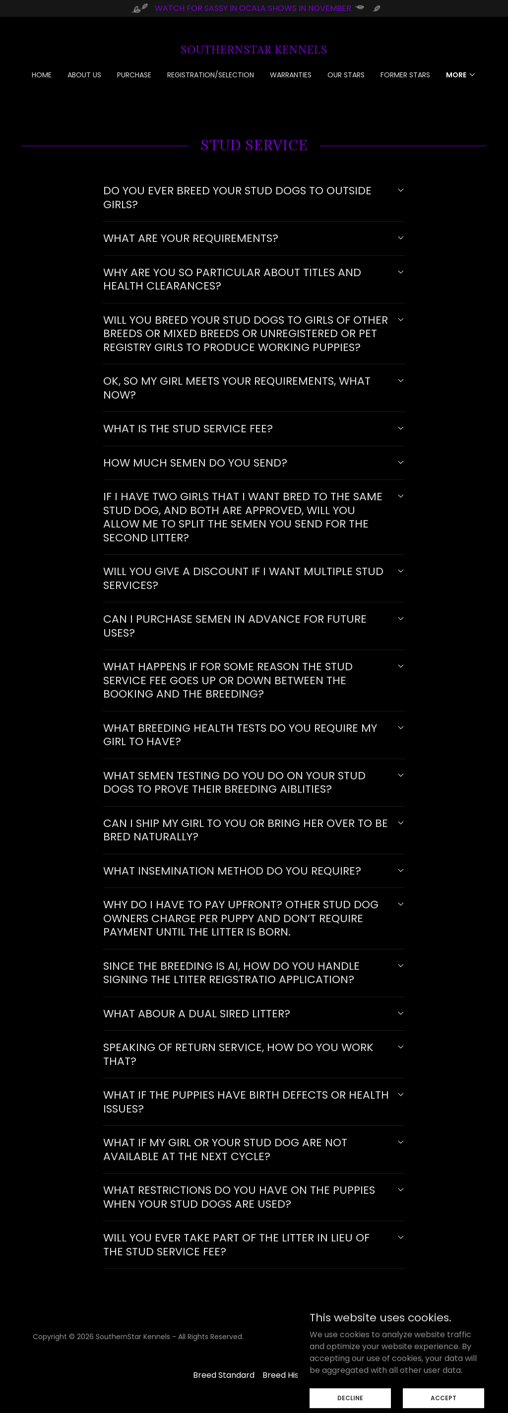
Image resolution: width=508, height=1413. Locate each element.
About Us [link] (84, 75)
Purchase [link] (134, 75)
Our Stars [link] (346, 75)
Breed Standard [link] (223, 1375)
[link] (254, 51)
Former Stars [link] (405, 75)
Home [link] (42, 75)
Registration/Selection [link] (210, 75)
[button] (461, 75)
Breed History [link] (288, 1375)
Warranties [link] (291, 75)
